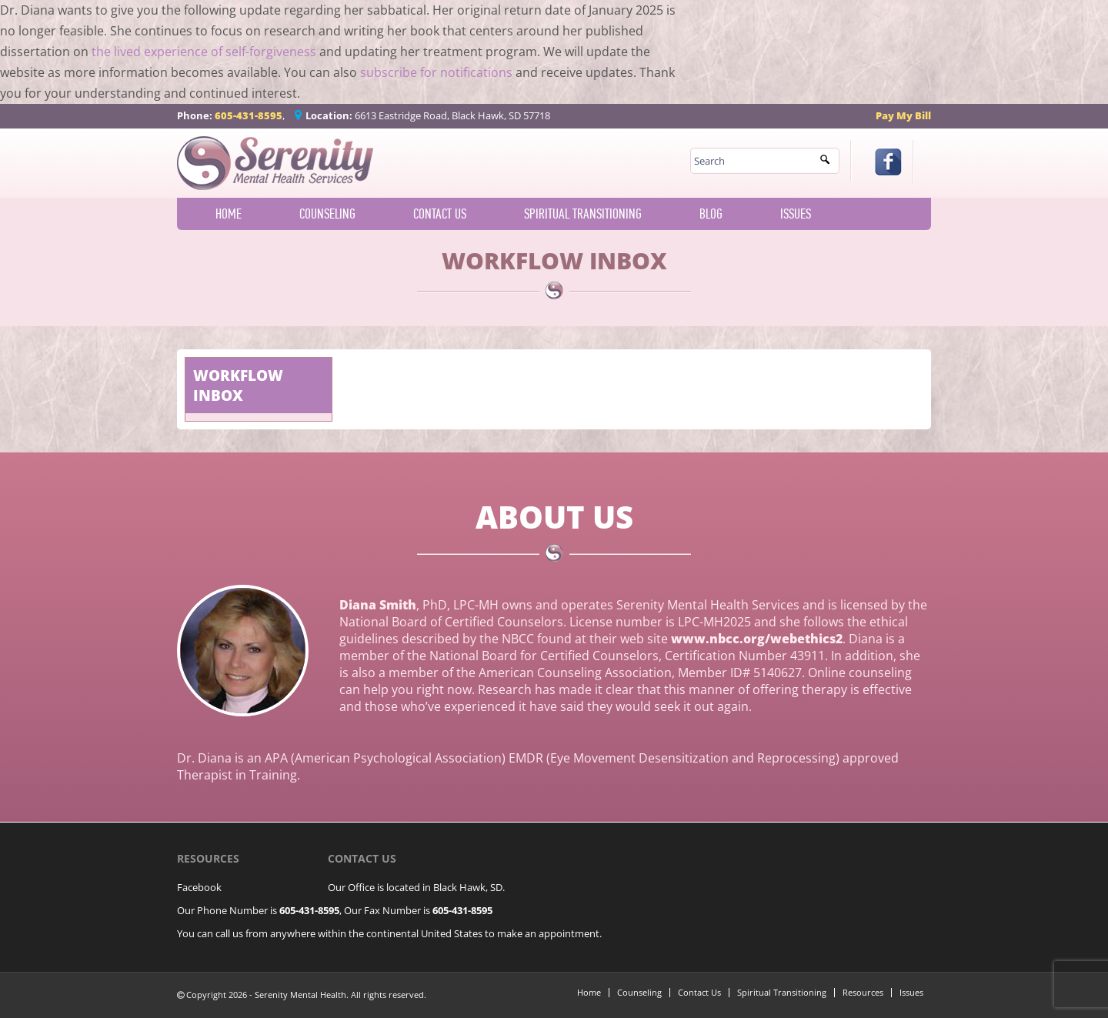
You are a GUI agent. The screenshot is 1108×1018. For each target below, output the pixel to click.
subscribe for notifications (436, 72)
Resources (863, 992)
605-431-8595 (248, 115)
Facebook (199, 887)
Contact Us (439, 213)
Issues (795, 213)
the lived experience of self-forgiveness (204, 51)
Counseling (327, 213)
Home (228, 213)
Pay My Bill (903, 115)
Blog (711, 213)
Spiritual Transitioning (583, 213)
